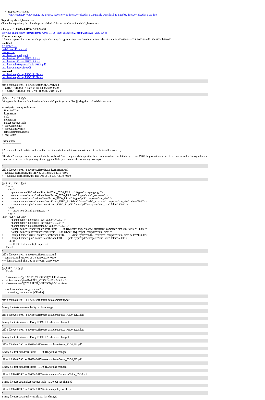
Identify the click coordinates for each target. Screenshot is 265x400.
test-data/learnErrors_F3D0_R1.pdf (21, 58)
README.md (9, 46)
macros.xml (8, 52)
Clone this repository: (13, 23)
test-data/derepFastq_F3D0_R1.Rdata (22, 74)
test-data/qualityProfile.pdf (16, 67)
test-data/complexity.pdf (15, 55)
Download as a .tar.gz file (88, 14)
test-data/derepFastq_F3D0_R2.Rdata (22, 77)
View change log (35, 14)
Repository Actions (18, 11)
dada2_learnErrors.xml (14, 49)
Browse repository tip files (59, 14)
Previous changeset (29, 32)
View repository (17, 14)
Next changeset (82, 32)
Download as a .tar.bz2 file (117, 14)
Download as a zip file (144, 14)
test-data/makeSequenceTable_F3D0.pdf (24, 64)
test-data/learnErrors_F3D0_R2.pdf (21, 61)
